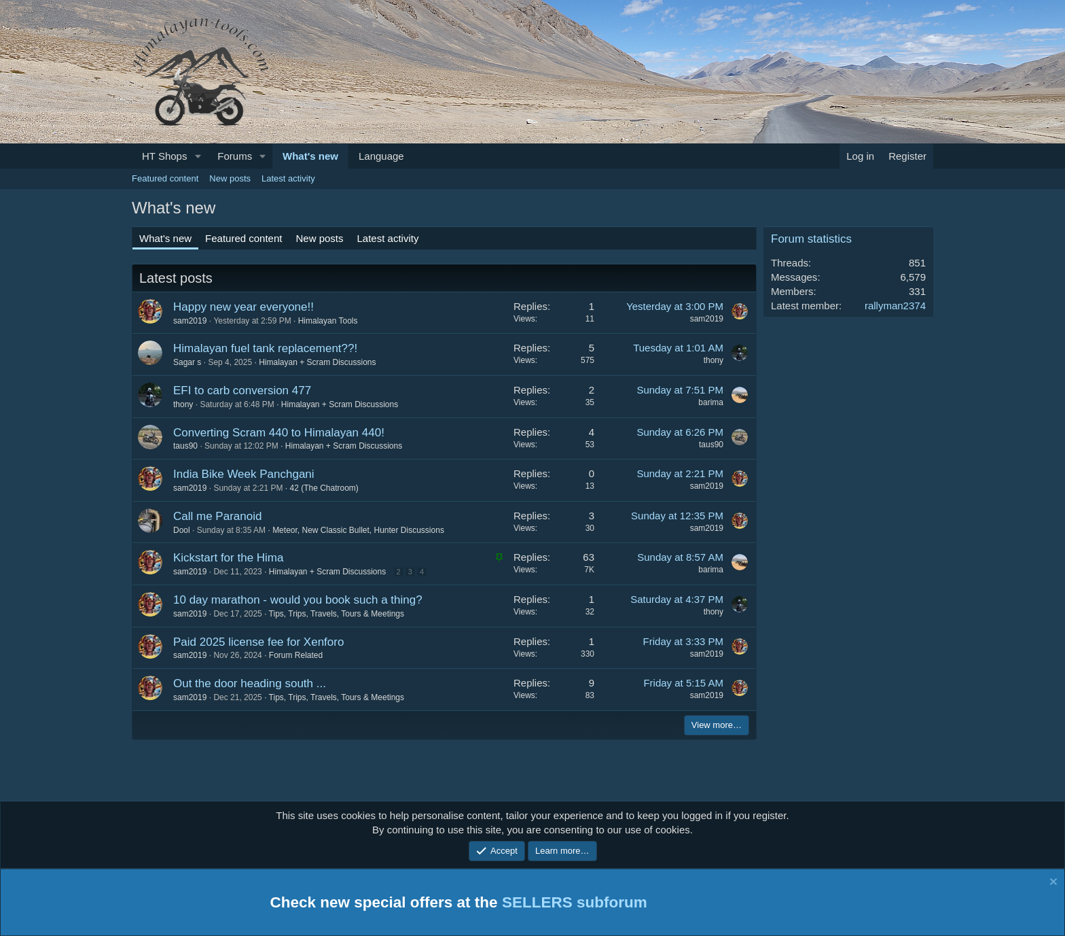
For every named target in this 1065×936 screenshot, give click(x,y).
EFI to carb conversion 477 (242, 390)
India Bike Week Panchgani (243, 474)
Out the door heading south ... (249, 683)
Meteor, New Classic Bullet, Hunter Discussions (358, 530)
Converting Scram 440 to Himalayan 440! (278, 432)
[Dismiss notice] (1052, 884)
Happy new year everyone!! (243, 306)
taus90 (185, 446)
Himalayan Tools (328, 321)
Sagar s (187, 362)
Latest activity (288, 178)
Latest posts (176, 278)
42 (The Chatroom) (323, 488)
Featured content (165, 178)
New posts (230, 178)
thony (713, 360)
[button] (197, 156)
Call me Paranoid (217, 516)
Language (381, 156)
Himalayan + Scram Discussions (317, 362)
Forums (234, 156)
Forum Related (296, 655)
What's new (310, 156)
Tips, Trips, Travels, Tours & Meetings (336, 614)
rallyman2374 (895, 305)
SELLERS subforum (574, 902)
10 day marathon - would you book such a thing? (297, 599)
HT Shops (164, 156)
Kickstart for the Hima (228, 557)
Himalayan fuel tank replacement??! (265, 348)
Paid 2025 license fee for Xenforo (258, 642)
